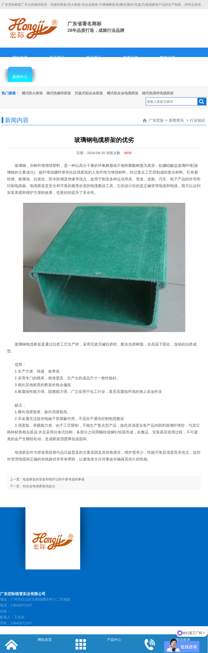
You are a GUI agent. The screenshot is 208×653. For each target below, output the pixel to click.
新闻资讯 (176, 120)
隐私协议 (130, 77)
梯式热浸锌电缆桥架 (158, 93)
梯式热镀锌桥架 (58, 93)
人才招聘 (93, 77)
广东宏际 (156, 120)
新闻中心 (20, 77)
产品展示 (93, 57)
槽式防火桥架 (32, 93)
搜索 (201, 101)
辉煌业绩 (167, 57)
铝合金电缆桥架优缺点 (39, 486)
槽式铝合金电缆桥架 (122, 93)
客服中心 (56, 77)
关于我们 (56, 57)
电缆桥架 (22, 452)
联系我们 (167, 77)
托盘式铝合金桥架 (89, 93)
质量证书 (130, 57)
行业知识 (197, 120)
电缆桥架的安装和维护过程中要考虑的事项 (53, 479)
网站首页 (20, 57)
